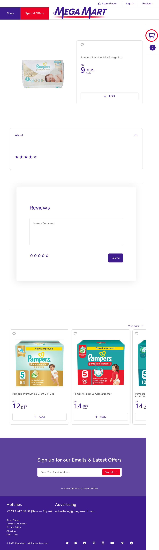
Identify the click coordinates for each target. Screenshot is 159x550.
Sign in (130, 3)
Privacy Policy (14, 527)
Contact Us (12, 534)
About (76, 135)
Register (147, 3)
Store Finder (13, 520)
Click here (74, 488)
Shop (10, 13)
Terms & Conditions (16, 523)
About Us (11, 530)
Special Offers (34, 13)
